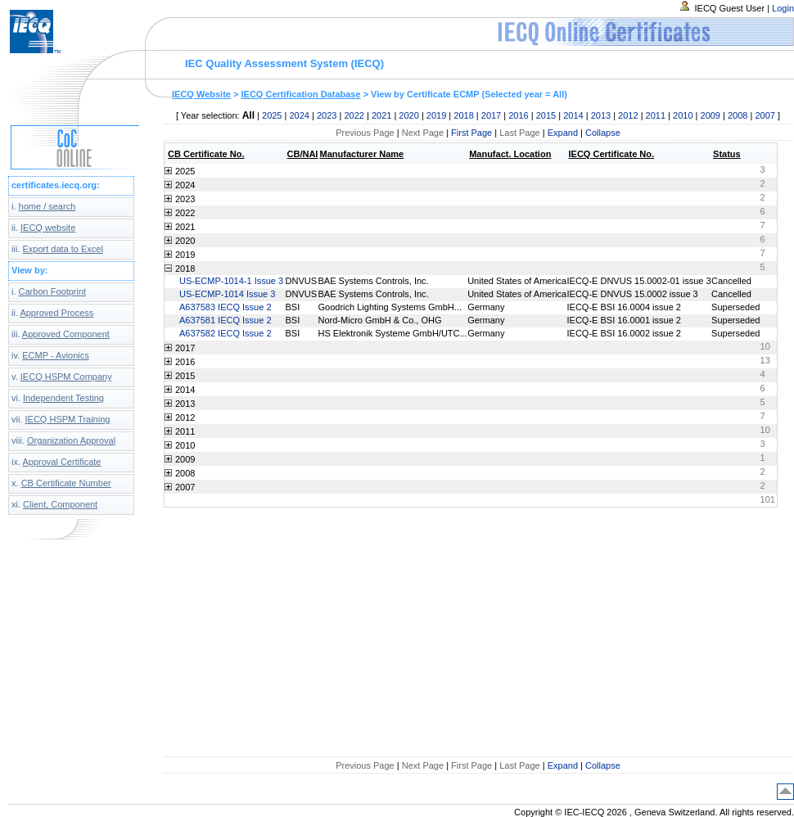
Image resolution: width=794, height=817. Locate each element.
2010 (682, 115)
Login (783, 8)
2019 (436, 115)
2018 (463, 115)
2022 (353, 115)
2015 (546, 115)
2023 (326, 115)
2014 (573, 115)
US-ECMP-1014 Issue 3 (227, 294)
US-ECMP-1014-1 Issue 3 (231, 281)
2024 (299, 115)
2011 (655, 115)
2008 (737, 115)
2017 (491, 115)
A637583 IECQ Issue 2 (225, 307)
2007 (764, 115)
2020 (408, 115)
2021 (381, 115)
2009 (710, 115)
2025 (272, 115)
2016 (518, 115)
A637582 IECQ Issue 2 (225, 333)
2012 (628, 115)
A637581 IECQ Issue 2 (225, 320)
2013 (601, 115)
